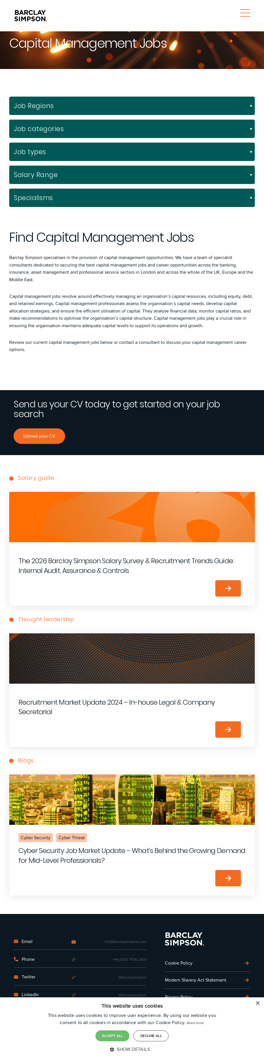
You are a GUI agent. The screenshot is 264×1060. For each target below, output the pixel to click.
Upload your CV (39, 436)
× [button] (257, 1003)
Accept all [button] (112, 1035)
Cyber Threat (72, 837)
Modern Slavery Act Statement (195, 980)
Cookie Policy (179, 963)
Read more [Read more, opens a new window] (195, 1022)
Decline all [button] (151, 1035)
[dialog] (132, 1028)
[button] (132, 1049)
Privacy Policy (179, 997)
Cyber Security (35, 837)
